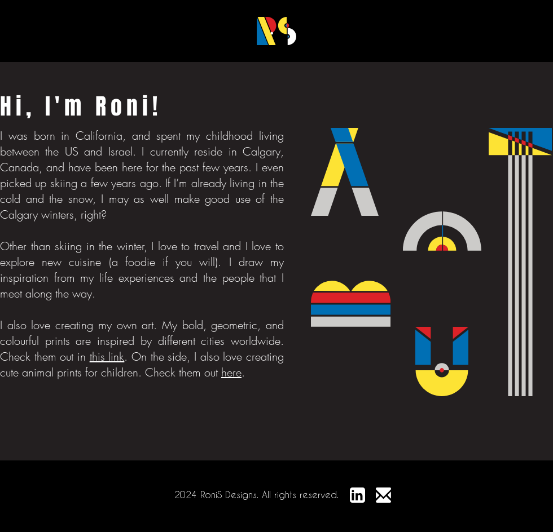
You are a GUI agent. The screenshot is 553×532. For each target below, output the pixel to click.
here (231, 372)
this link (107, 356)
